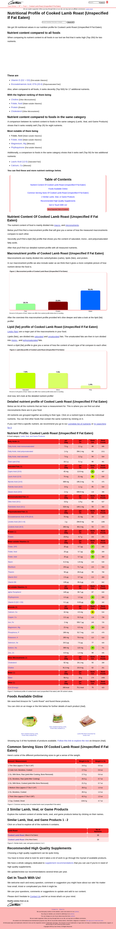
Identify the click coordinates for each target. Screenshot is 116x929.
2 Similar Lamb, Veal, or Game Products (58, 197)
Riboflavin (11, 567)
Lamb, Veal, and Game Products (32, 436)
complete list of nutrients (79, 424)
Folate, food (16, 103)
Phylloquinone (17, 147)
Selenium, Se (13, 643)
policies (77, 911)
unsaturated (53, 336)
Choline (14, 99)
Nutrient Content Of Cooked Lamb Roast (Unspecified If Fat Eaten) (58, 185)
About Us (61, 909)
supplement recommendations (59, 863)
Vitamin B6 (12, 582)
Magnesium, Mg (18, 143)
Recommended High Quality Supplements (58, 201)
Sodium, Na (12, 648)
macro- (57, 225)
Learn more (89, 9)
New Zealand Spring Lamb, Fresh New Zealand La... (58, 727)
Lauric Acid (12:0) (19, 161)
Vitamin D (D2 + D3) (20, 80)
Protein (14, 107)
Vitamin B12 (12, 577)
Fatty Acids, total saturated (18, 457)
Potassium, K (13, 637)
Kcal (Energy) (13, 687)
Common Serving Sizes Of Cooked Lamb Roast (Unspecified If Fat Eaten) (58, 193)
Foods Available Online (58, 189)
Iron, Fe (11, 622)
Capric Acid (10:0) (14, 471)
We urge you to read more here (94, 920)
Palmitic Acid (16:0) (15, 487)
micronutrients (72, 225)
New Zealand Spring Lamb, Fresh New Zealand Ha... (29, 734)
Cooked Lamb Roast (16, 835)
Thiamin (11, 572)
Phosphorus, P (13, 632)
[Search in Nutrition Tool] (54, 22)
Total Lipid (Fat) (14, 462)
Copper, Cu (12, 617)
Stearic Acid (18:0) (15, 492)
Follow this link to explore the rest (73, 741)
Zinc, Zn (11, 653)
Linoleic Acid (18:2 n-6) (16, 522)
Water (10, 678)
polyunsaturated (30, 340)
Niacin (10, 562)
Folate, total (16, 140)
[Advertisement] (58, 59)
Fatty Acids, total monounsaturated (21, 446)
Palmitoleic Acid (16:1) (16, 507)
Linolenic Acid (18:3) (15, 527)
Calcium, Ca (17, 165)
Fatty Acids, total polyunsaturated (20, 451)
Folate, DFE (12, 547)
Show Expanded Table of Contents (58, 209)
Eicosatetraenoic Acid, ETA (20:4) (27, 84)
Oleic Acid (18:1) (14, 502)
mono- (14, 340)
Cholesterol (16, 111)
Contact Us (35, 896)
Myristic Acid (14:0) (15, 482)
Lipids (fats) (13, 331)
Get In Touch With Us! (58, 205)
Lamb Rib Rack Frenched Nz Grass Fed (86, 734)
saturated (39, 336)
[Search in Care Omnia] (94, 2)
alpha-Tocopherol (14, 592)
